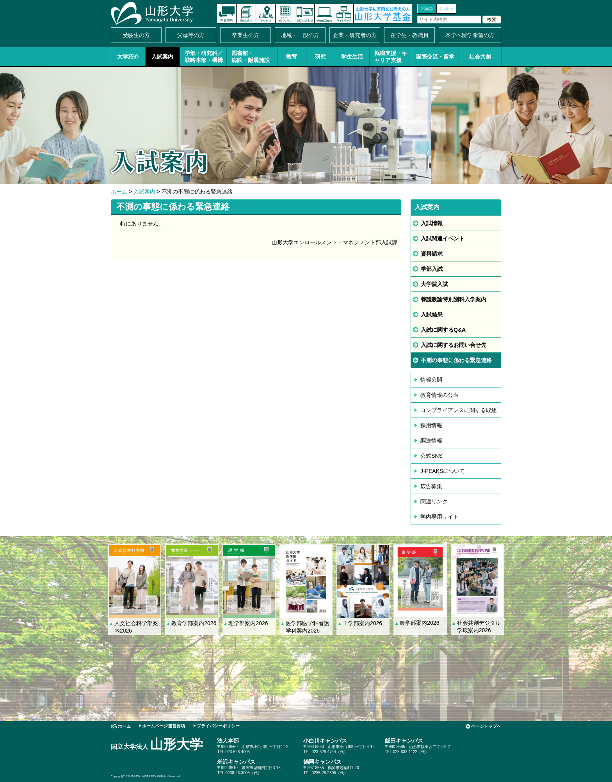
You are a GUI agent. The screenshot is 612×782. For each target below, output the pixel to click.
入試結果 (432, 314)
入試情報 (432, 223)
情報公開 (431, 380)
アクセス (266, 13)
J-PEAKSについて (442, 471)
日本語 (427, 9)
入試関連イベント (442, 238)
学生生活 (352, 56)
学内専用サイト (439, 517)
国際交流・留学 (435, 56)
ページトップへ (486, 726)
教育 (291, 56)
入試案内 (162, 56)
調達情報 (431, 440)
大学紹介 (128, 56)
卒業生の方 (245, 35)
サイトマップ (344, 13)
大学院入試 (434, 284)
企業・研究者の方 (355, 35)
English (446, 9)
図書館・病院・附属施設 (250, 56)
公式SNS (431, 456)
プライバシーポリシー (218, 725)
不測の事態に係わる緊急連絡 (456, 360)
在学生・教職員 (409, 35)
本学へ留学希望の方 (470, 35)
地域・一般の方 (300, 35)
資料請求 (246, 13)
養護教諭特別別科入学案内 (453, 299)
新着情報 (227, 13)
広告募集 (431, 486)
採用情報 (431, 425)
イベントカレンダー (285, 13)
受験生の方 (136, 35)
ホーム (119, 191)
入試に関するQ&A (443, 330)
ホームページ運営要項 (163, 725)
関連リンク (434, 501)
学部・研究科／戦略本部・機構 (204, 56)
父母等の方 (191, 35)
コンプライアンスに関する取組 (458, 410)
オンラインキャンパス (324, 13)
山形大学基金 (383, 13)
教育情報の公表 (439, 395)
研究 (320, 56)
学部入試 (432, 269)
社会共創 (480, 56)
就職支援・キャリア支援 (390, 56)
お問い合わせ (305, 13)
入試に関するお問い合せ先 (453, 345)
